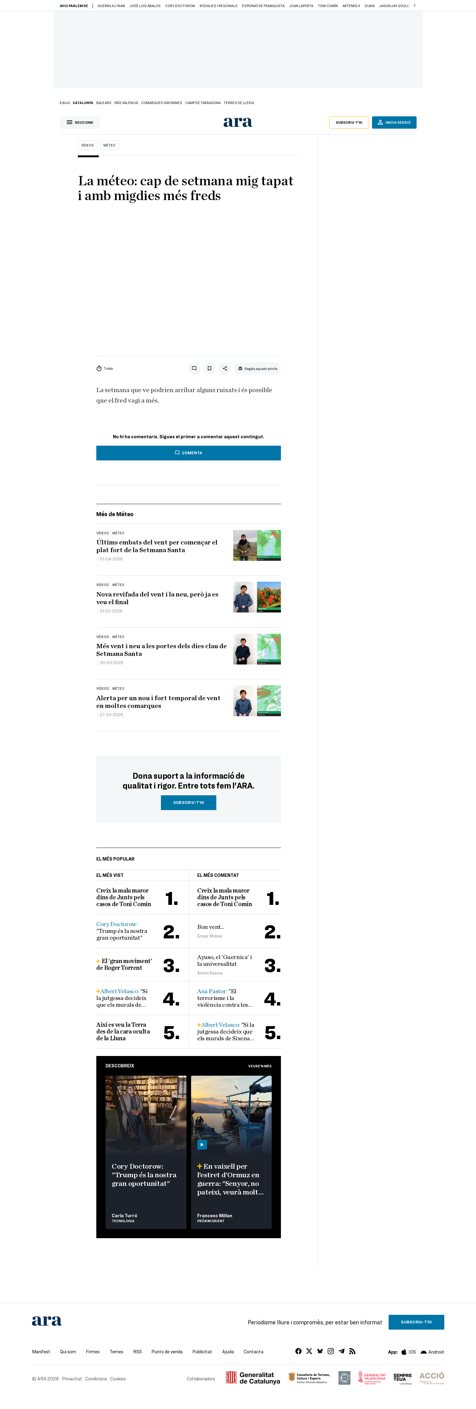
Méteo (109, 145)
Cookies (118, 1378)
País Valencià (126, 102)
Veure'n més (260, 1066)
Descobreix (120, 1065)
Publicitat (202, 1351)
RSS (137, 1351)
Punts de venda (166, 1351)
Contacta (253, 1351)
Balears (103, 102)
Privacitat (72, 1378)
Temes (116, 1351)
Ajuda (228, 1351)
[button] (415, 5)
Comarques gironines (161, 102)
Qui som (68, 1351)
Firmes (93, 1351)
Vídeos (87, 145)
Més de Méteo (115, 513)
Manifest (41, 1351)
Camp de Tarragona (203, 102)
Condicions (96, 1378)
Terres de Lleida (239, 102)
